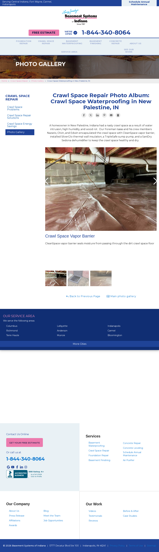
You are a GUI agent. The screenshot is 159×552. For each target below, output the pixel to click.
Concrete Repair (104, 42)
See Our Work (80, 50)
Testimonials (95, 515)
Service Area (144, 43)
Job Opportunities (53, 520)
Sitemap (151, 545)
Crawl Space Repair (35, 42)
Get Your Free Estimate (25, 442)
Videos (92, 510)
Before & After (131, 510)
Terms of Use (136, 545)
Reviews (93, 520)
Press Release (16, 515)
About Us (124, 43)
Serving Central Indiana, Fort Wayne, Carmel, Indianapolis (27, 3)
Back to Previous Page (83, 295)
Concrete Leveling (133, 446)
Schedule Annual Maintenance (139, 3)
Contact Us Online (17, 433)
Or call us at (13, 452)
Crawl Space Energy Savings (19, 123)
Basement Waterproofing (61, 42)
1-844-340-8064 (99, 32)
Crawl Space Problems (14, 107)
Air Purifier (128, 459)
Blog (46, 510)
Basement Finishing (85, 42)
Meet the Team (51, 515)
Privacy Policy (117, 545)
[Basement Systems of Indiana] (79, 16)
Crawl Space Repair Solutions (19, 115)
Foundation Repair (13, 42)
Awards (13, 525)
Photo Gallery (16, 130)
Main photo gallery (121, 295)
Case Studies (130, 515)
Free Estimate (43, 32)
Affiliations (14, 520)
